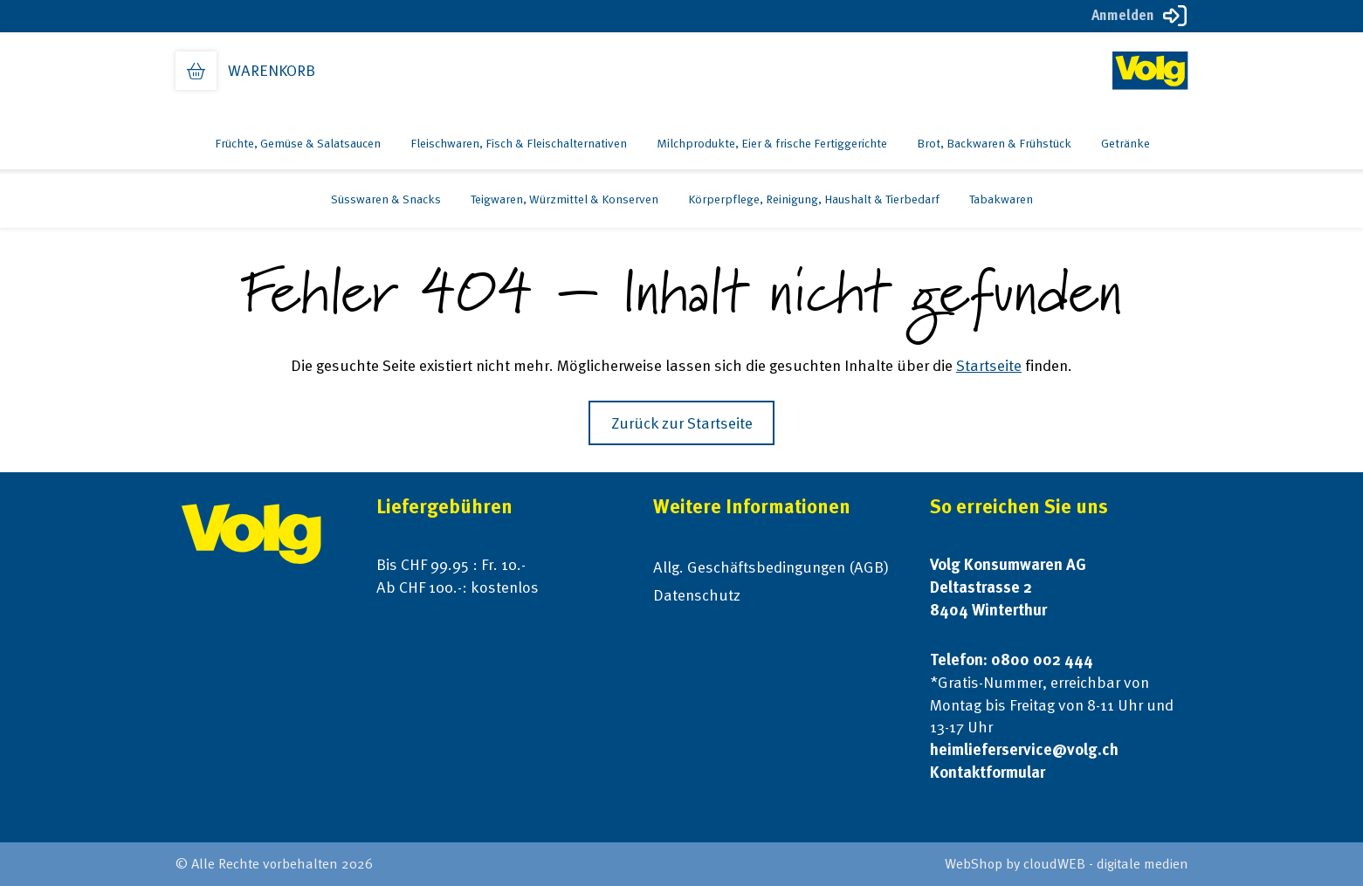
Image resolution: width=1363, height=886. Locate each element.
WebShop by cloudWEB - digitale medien (1066, 864)
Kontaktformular (987, 772)
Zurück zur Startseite (682, 423)
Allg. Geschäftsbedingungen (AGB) (771, 567)
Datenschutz (696, 595)
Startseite (989, 365)
